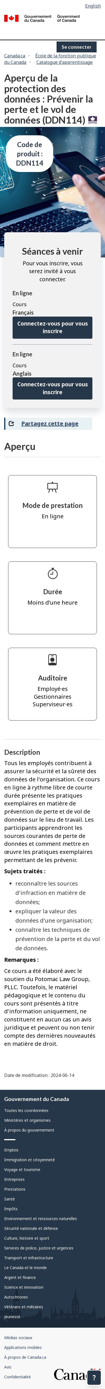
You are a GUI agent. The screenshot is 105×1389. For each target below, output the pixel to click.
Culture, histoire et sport (26, 1238)
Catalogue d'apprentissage (64, 62)
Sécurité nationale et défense (31, 1228)
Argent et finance (20, 1277)
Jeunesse (12, 1316)
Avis (7, 1367)
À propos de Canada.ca (25, 1357)
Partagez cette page (49, 423)
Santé (9, 1199)
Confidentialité (17, 1376)
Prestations (14, 1189)
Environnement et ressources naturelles (40, 1218)
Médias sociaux (18, 1337)
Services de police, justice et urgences (38, 1248)
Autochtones (16, 1297)
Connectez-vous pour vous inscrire (52, 327)
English (93, 6)
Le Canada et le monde (25, 1267)
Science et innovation (23, 1287)
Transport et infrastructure (28, 1257)
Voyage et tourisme (22, 1169)
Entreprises (14, 1179)
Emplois (11, 1150)
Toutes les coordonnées (26, 1110)
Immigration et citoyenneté (29, 1159)
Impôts (11, 1208)
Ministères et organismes (27, 1120)
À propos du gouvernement (29, 1130)
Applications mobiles (23, 1347)
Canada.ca (14, 56)
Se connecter (77, 47)
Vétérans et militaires (23, 1306)
